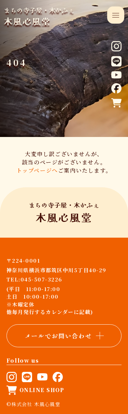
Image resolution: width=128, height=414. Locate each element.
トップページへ (37, 170)
